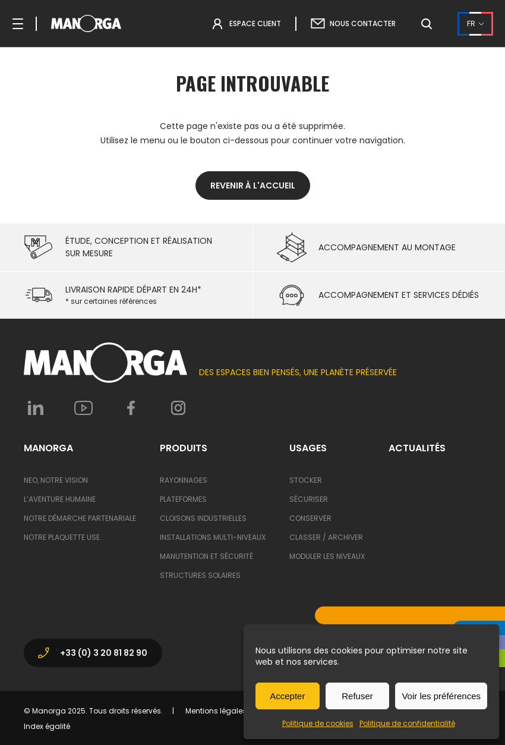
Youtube (83, 408)
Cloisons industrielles (203, 518)
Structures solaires (200, 575)
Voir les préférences (441, 696)
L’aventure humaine (60, 499)
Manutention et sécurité (206, 556)
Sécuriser (308, 499)
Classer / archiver (326, 537)
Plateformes (183, 499)
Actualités (417, 448)
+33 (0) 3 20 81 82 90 (91, 653)
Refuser (357, 696)
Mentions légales (216, 711)
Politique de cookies (318, 723)
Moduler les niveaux (327, 556)
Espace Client (255, 23)
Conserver (310, 518)
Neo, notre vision (56, 480)
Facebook (131, 408)
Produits (183, 448)
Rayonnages (183, 480)
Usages (308, 448)
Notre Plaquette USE (62, 537)
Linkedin (36, 408)
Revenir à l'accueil (252, 185)
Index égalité (47, 726)
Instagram (178, 408)
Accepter (287, 696)
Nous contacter (363, 23)
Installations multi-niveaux (213, 537)
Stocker (305, 480)
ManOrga (48, 448)
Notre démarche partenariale (80, 518)
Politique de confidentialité (407, 723)
